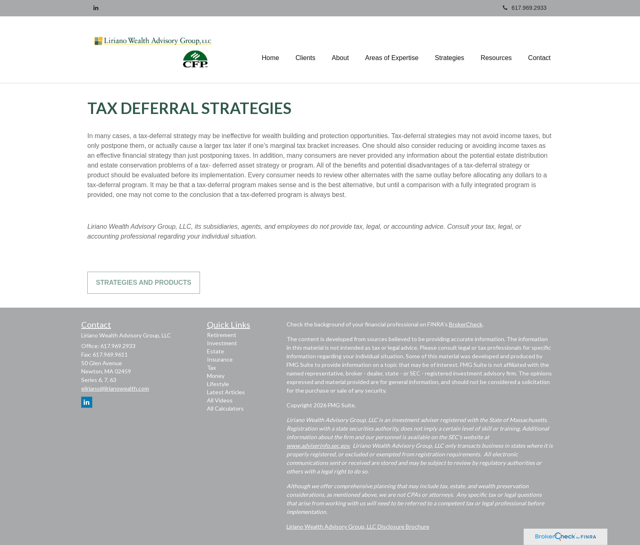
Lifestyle (218, 383)
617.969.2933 (525, 7)
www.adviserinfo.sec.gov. (318, 445)
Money (215, 375)
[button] (305, 49)
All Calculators (225, 408)
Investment (222, 343)
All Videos (220, 400)
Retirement (221, 334)
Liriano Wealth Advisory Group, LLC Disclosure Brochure (358, 526)
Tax (211, 367)
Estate (215, 351)
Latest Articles (226, 392)
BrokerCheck (465, 324)
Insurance (220, 359)
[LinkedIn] (95, 8)
